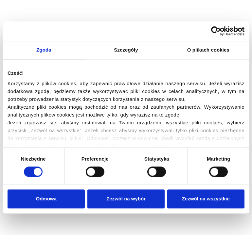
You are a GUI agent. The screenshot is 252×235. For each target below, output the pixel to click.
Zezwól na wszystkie (206, 199)
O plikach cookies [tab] (208, 50)
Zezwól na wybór (126, 199)
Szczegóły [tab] (126, 50)
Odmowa (46, 199)
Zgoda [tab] (43, 50)
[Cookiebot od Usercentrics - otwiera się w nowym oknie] (215, 31)
